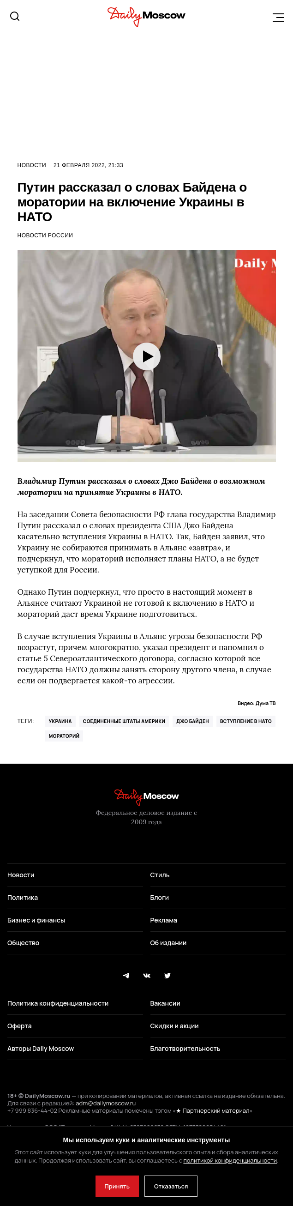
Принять (117, 1186)
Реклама (164, 920)
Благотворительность (185, 1048)
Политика (22, 897)
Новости (32, 165)
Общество (23, 942)
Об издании (168, 942)
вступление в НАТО (246, 721)
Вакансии (165, 1003)
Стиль (160, 874)
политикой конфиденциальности (230, 1160)
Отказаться (171, 1186)
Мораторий (64, 736)
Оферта (19, 1025)
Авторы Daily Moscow (40, 1048)
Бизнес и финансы (36, 920)
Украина (60, 721)
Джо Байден (192, 721)
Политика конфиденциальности (57, 1003)
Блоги (159, 897)
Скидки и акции (174, 1025)
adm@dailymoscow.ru (106, 1103)
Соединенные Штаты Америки (124, 721)
